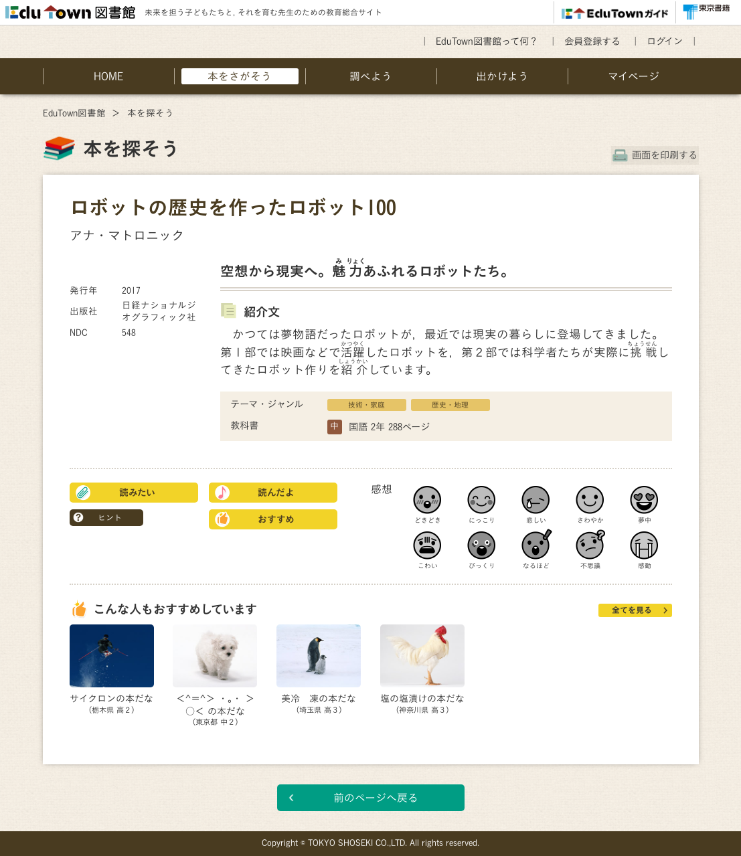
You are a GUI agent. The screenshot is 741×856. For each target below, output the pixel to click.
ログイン (665, 41)
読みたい (137, 492)
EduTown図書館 (74, 113)
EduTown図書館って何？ (487, 41)
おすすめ (276, 519)
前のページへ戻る (375, 797)
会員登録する (592, 41)
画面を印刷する (666, 155)
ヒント (110, 517)
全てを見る (632, 610)
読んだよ (276, 492)
